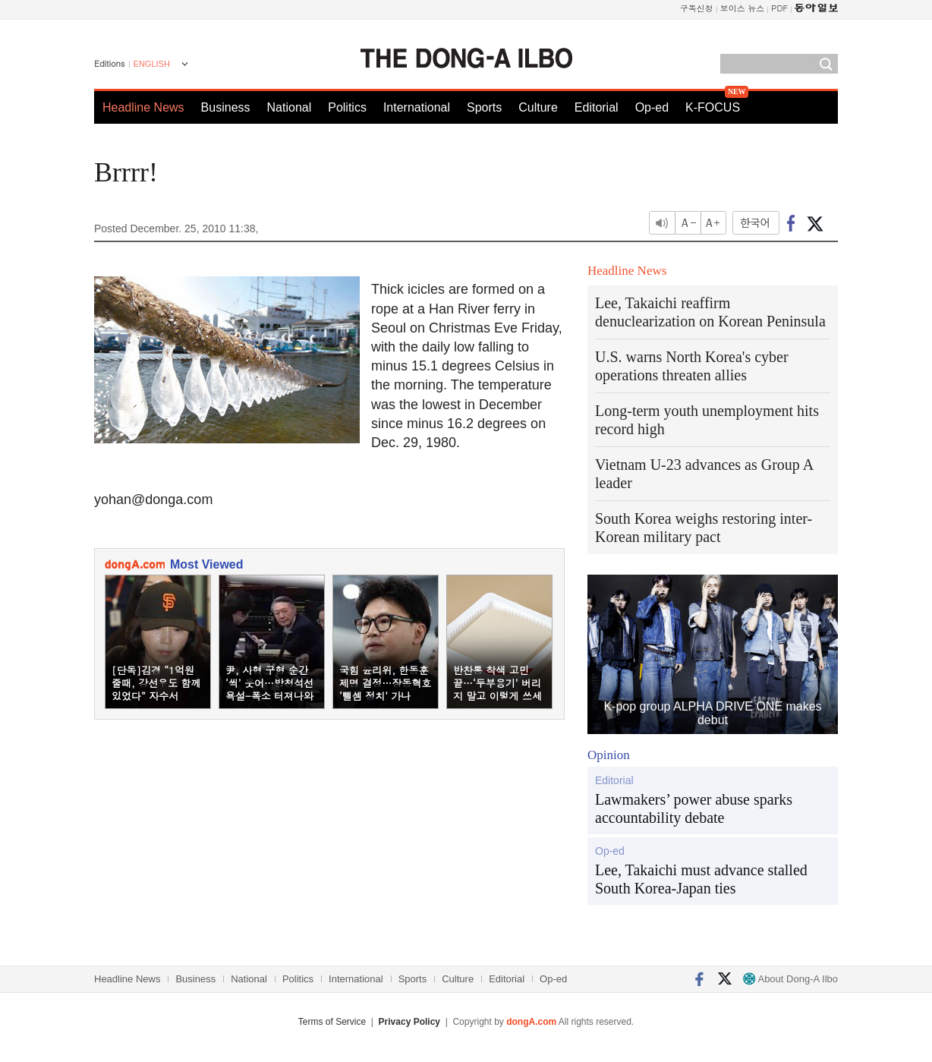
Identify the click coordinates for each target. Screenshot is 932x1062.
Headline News (143, 107)
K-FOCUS (712, 107)
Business (225, 107)
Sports (484, 107)
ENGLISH (152, 63)
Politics (347, 107)
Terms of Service (332, 1021)
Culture (538, 107)
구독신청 (696, 8)
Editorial (597, 107)
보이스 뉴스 (742, 8)
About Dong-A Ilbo (790, 979)
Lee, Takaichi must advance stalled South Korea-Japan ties (701, 879)
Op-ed (652, 107)
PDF (779, 8)
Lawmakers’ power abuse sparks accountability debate (693, 808)
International (416, 107)
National (289, 107)
